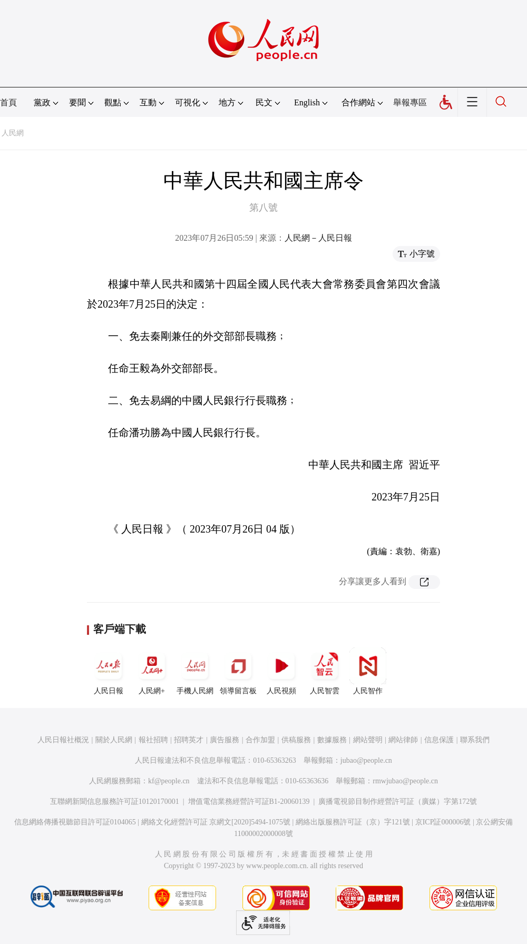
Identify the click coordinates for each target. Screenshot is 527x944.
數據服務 (332, 740)
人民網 (13, 133)
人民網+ (151, 671)
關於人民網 (113, 740)
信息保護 (439, 740)
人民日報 (108, 671)
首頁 (8, 102)
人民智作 (367, 671)
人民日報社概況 (63, 740)
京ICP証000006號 (443, 822)
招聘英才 (188, 740)
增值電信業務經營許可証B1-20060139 (249, 801)
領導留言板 (238, 671)
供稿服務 (296, 740)
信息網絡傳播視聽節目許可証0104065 (75, 822)
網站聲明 (368, 740)
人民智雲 (324, 671)
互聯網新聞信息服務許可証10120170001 (114, 801)
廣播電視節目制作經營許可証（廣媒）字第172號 (397, 801)
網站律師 (403, 740)
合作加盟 (260, 740)
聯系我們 (475, 740)
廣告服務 (224, 740)
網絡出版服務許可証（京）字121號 (353, 822)
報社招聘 (153, 740)
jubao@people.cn (366, 760)
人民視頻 (281, 671)
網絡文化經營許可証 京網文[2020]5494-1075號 (216, 822)
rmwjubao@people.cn (405, 781)
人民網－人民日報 (318, 237)
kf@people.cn (169, 781)
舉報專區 (410, 102)
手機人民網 (195, 671)
